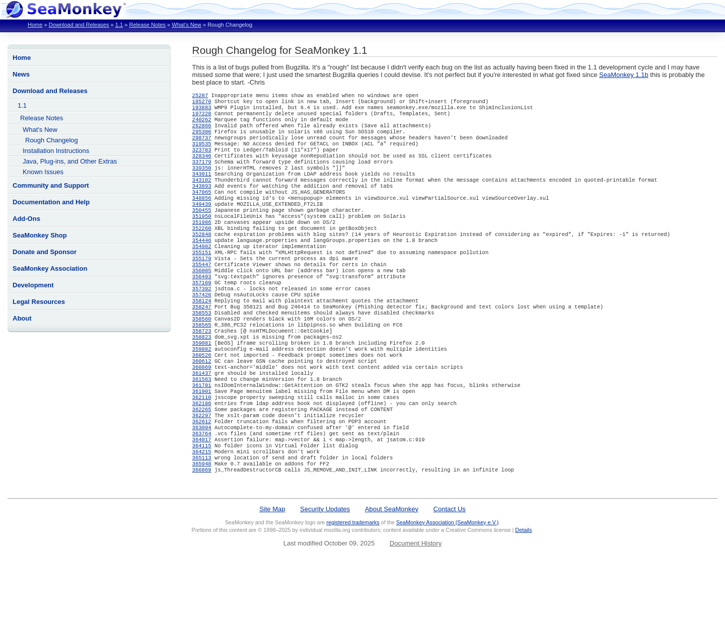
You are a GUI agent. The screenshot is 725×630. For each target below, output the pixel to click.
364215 (201, 511)
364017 (201, 497)
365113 (201, 518)
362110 (201, 448)
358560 (201, 356)
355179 (201, 286)
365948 (201, 525)
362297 (201, 469)
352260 (201, 251)
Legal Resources (39, 301)
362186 (201, 455)
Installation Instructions (56, 150)
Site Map (272, 572)
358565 (201, 363)
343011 (201, 187)
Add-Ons (26, 218)
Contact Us (449, 572)
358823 (201, 377)
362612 (201, 476)
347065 (201, 208)
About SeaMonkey (391, 572)
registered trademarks (352, 586)
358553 (201, 349)
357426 (201, 328)
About (22, 318)
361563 (201, 427)
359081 (201, 384)
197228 (201, 117)
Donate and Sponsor (45, 252)
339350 (201, 180)
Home (35, 25)
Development (33, 285)
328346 (201, 166)
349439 (201, 222)
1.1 (119, 25)
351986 (201, 244)
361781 (201, 434)
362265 (201, 462)
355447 (201, 293)
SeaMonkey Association (50, 268)
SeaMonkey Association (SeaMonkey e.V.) (447, 586)
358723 (201, 370)
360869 (201, 413)
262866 (201, 131)
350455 (201, 229)
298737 (201, 145)
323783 (201, 159)
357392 (201, 321)
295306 (201, 138)
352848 (201, 258)
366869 (201, 532)
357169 (201, 314)
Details (523, 593)
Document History (416, 606)
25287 (200, 96)
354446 (201, 265)
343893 (201, 201)
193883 (201, 110)
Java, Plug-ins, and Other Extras (70, 161)
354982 (201, 272)
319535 (201, 152)
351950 (201, 237)
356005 (201, 300)
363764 (201, 490)
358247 (201, 342)
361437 (201, 420)
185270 (201, 103)
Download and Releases (79, 25)
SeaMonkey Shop (40, 235)
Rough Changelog (51, 140)
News (21, 74)
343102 (201, 194)
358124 (201, 335)
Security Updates (325, 572)
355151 (201, 279)
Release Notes (147, 25)
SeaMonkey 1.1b (623, 74)
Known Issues (43, 172)
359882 (201, 392)
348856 (201, 215)
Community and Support (51, 185)
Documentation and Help (51, 202)
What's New (186, 25)
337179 (201, 173)
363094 (201, 483)
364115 (201, 504)
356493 (201, 307)
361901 (201, 441)
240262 (201, 124)
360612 (201, 406)
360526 (201, 399)
